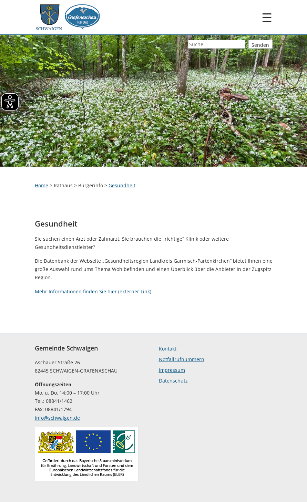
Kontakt (167, 348)
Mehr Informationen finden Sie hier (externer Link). (94, 291)
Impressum (172, 370)
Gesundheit (122, 185)
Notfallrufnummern (181, 359)
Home (41, 185)
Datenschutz (173, 380)
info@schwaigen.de (57, 418)
